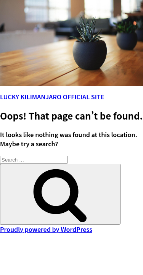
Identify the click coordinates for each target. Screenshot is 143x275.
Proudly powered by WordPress (46, 229)
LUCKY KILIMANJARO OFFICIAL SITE (52, 96)
